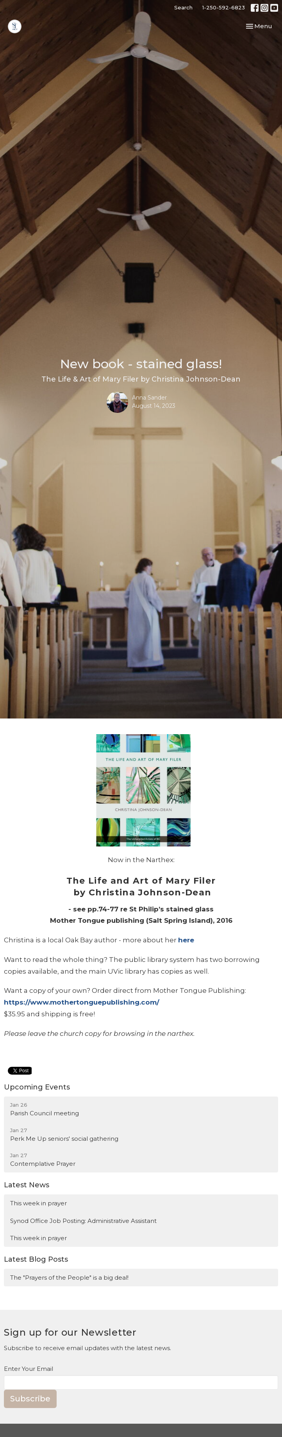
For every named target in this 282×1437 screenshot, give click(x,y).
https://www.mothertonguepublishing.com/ (81, 1002)
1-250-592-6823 (223, 7)
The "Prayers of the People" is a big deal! (69, 1277)
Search (183, 7)
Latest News (26, 1185)
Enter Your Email (28, 1368)
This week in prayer (38, 1203)
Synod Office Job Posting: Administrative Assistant (83, 1221)
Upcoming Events (37, 1087)
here (186, 940)
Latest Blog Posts (36, 1259)
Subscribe (30, 1398)
